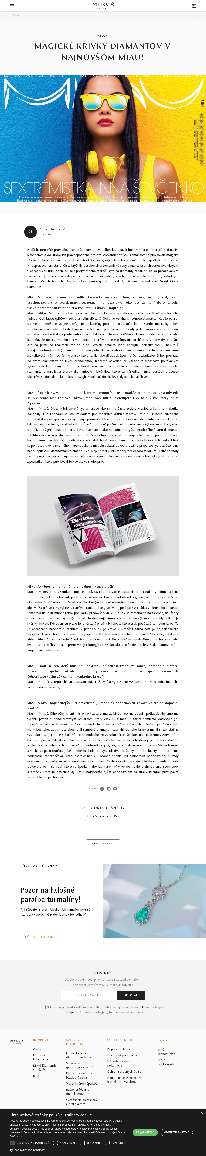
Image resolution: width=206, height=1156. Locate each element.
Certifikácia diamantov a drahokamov (81, 1102)
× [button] (201, 1113)
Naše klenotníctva (167, 1052)
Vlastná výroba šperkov (81, 1083)
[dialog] (103, 1132)
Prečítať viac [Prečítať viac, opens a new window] (17, 1136)
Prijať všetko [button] (145, 1132)
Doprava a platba (118, 1049)
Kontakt (164, 1041)
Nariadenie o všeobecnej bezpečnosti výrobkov (124, 1080)
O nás (37, 1049)
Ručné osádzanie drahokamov (77, 1092)
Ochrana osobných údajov (125, 1071)
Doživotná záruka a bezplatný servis (79, 1075)
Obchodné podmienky (122, 1055)
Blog (36, 1076)
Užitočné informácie (40, 1057)
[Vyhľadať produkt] (194, 16)
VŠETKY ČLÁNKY (103, 844)
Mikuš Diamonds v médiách (103, 816)
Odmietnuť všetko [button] (176, 1132)
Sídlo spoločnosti (166, 1062)
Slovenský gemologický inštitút (80, 1065)
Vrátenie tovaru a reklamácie (119, 1063)
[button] (70, 1150)
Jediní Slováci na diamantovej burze (79, 1055)
